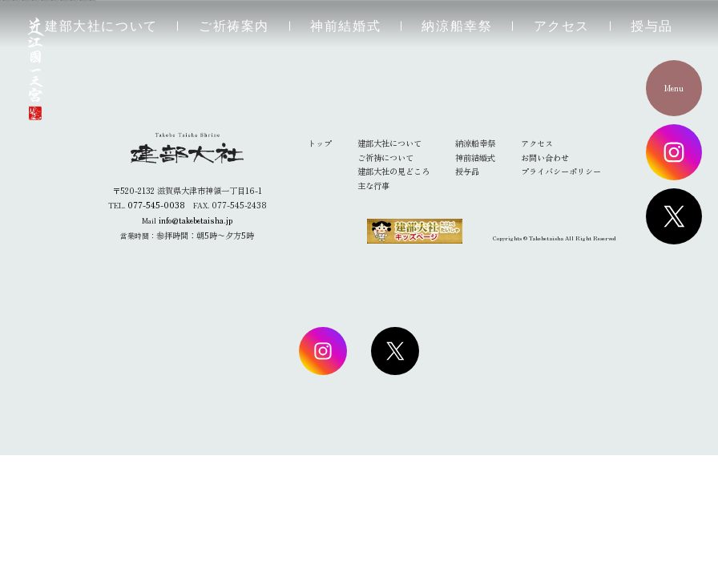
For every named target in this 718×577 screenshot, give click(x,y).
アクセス (562, 26)
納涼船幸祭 (457, 26)
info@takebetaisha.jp (195, 220)
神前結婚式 (345, 26)
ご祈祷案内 (234, 26)
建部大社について (101, 26)
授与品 (652, 26)
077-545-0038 (156, 205)
